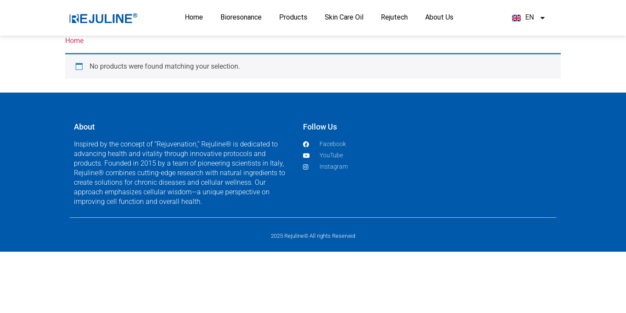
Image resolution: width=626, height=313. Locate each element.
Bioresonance (241, 17)
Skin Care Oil (344, 17)
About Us (439, 17)
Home (194, 17)
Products (293, 17)
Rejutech (394, 17)
